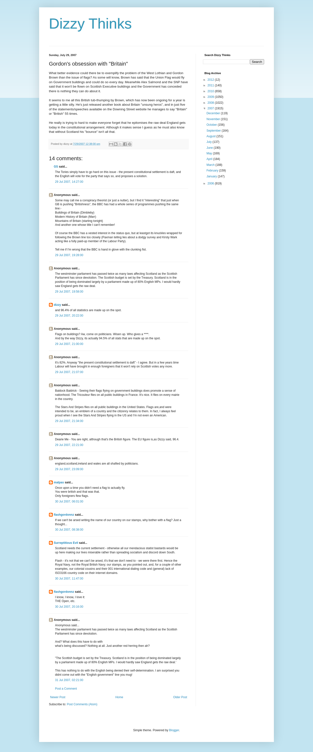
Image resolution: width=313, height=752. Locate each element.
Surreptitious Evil (66, 543)
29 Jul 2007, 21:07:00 (69, 372)
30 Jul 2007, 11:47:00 (69, 578)
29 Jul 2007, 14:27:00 (69, 181)
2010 (211, 91)
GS (56, 166)
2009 (211, 97)
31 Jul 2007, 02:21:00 (69, 680)
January (212, 176)
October (212, 124)
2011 (211, 85)
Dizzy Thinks (90, 23)
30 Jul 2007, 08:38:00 (69, 529)
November (213, 119)
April (209, 159)
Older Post (180, 697)
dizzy (57, 305)
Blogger (174, 730)
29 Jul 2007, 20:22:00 (69, 315)
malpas (59, 482)
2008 (211, 102)
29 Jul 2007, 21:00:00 (69, 344)
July (209, 142)
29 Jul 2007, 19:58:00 (69, 291)
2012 (211, 79)
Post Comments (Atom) (82, 704)
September (214, 130)
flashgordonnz (64, 514)
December (213, 113)
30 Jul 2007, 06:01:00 (69, 501)
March (210, 165)
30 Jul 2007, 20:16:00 (69, 606)
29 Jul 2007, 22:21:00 (69, 445)
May (209, 153)
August (211, 136)
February (212, 170)
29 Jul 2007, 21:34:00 (69, 421)
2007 (211, 108)
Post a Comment (66, 688)
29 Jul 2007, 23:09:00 (69, 469)
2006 (211, 183)
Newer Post (57, 697)
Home (119, 697)
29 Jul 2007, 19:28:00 (69, 255)
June (209, 147)
